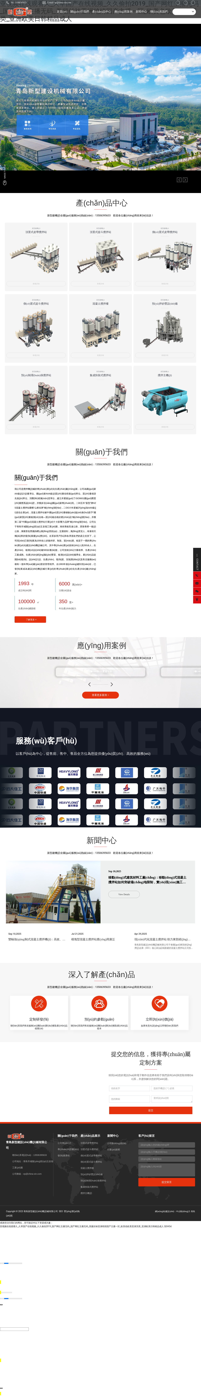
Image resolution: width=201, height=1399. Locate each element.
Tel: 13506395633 (19, 2)
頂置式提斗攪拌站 (100, 233)
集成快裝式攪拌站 (100, 375)
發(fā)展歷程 (64, 1166)
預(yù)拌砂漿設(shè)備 (165, 304)
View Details (124, 893)
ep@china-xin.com (32, 1185)
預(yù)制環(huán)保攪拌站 (36, 375)
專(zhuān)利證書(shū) (68, 1160)
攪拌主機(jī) (165, 375)
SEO (61, 1222)
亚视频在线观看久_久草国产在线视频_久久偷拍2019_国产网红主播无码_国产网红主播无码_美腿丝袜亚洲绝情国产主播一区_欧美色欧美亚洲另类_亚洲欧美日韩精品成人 (82, 1237)
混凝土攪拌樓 (100, 304)
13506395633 (103, 215)
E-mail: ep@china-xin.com (59, 2)
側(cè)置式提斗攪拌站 (36, 304)
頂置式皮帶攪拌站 (36, 233)
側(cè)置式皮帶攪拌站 (164, 233)
